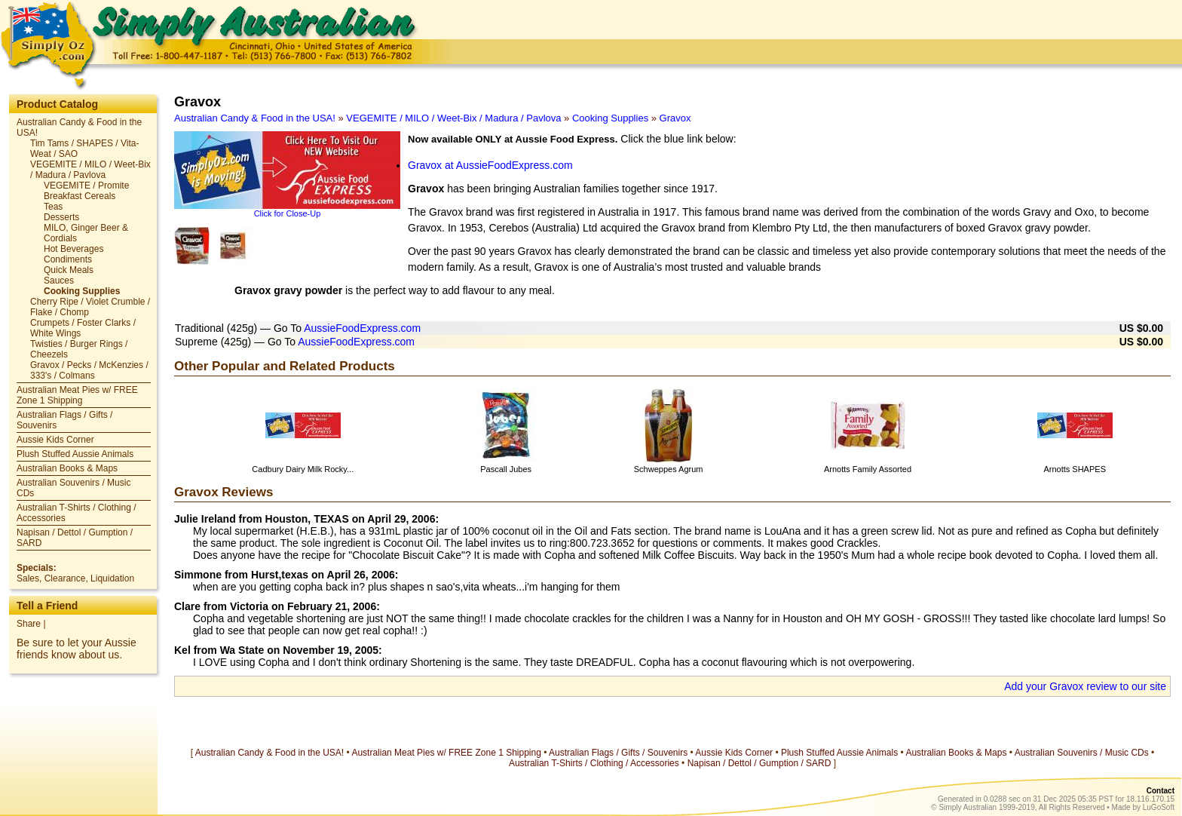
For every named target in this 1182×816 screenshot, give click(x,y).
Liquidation (112, 578)
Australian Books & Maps (67, 468)
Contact (1160, 791)
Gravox (675, 118)
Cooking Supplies (82, 291)
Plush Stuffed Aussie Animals (75, 454)
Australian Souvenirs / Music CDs (1082, 752)
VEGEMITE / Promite (86, 185)
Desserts (61, 217)
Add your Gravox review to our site (1085, 686)
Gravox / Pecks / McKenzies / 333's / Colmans (89, 370)
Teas (53, 206)
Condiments (68, 259)
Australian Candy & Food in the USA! (254, 118)
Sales (28, 578)
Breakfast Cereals (79, 196)
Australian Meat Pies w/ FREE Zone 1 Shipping (77, 395)
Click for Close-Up (287, 213)
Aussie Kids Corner (55, 439)
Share (29, 623)
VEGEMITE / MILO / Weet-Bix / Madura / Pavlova (90, 169)
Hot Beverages (73, 249)
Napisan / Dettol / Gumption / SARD (759, 763)
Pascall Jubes (505, 469)
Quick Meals (68, 270)
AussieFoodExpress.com (362, 328)
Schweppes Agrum (668, 469)
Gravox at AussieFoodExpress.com (490, 165)
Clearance (65, 578)
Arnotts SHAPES (1074, 469)
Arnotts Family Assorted (867, 469)
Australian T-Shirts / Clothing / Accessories (594, 763)
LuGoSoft (1158, 807)
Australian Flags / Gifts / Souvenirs (618, 752)
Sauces (59, 280)
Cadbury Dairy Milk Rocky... (303, 469)
